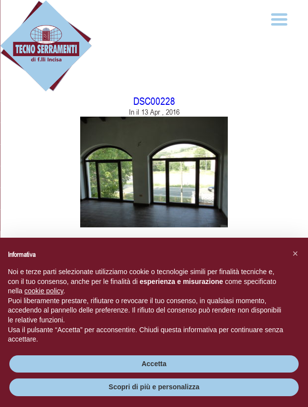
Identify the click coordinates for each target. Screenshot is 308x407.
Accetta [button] (154, 364)
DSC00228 (154, 101)
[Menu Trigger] (279, 18)
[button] (295, 253)
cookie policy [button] (43, 291)
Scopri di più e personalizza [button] (154, 387)
